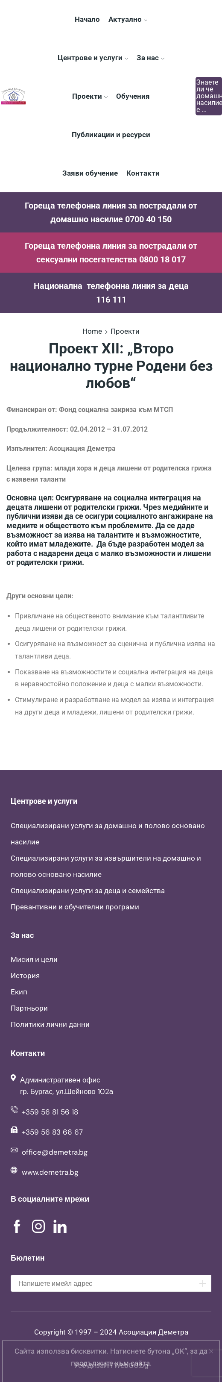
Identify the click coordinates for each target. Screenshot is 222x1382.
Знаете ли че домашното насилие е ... (209, 96)
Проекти (90, 96)
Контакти (143, 173)
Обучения (133, 96)
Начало (87, 19)
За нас (150, 57)
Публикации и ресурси (111, 134)
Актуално (127, 19)
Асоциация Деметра (153, 1332)
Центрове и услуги (93, 57)
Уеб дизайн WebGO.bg (111, 1365)
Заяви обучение (90, 173)
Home (92, 331)
